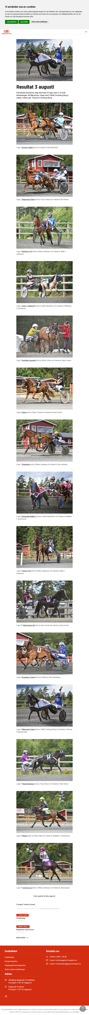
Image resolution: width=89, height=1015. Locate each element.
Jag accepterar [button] (11, 22)
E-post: (61, 960)
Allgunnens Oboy (28, 199)
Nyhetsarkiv (22, 938)
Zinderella (26, 464)
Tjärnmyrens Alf (29, 625)
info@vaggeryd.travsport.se (49, 908)
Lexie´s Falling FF (28, 306)
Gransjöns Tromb (28, 677)
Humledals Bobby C (28, 516)
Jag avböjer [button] (24, 22)
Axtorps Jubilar (27, 147)
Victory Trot (26, 571)
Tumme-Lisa (27, 888)
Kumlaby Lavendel (29, 360)
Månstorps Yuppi (28, 729)
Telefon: (56, 956)
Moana (24, 836)
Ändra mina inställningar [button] (39, 22)
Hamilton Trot (27, 251)
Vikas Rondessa (28, 784)
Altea (23, 412)
